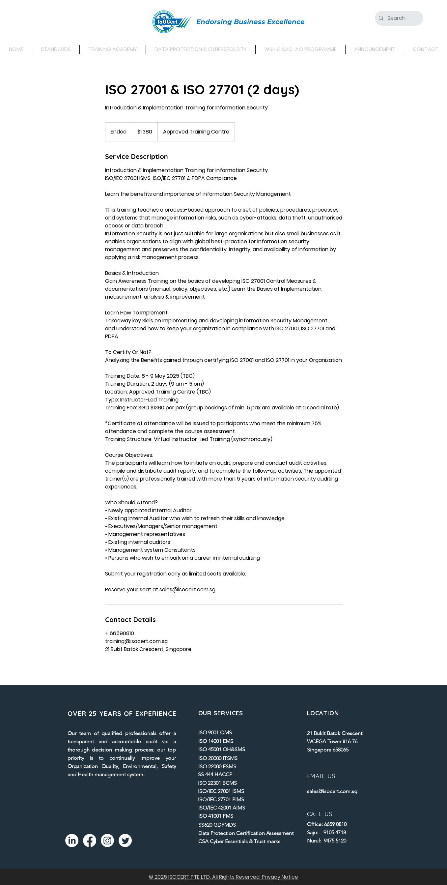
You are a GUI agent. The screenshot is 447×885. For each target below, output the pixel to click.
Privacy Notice (280, 877)
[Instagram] (107, 840)
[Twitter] (125, 840)
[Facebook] (89, 840)
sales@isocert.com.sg (332, 791)
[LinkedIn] (71, 840)
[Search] (398, 18)
